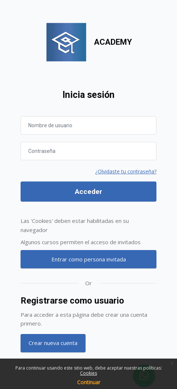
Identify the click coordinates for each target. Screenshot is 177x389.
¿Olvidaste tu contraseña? (125, 171)
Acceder (88, 191)
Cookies (88, 373)
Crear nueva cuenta (53, 342)
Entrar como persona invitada (88, 259)
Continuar (88, 382)
